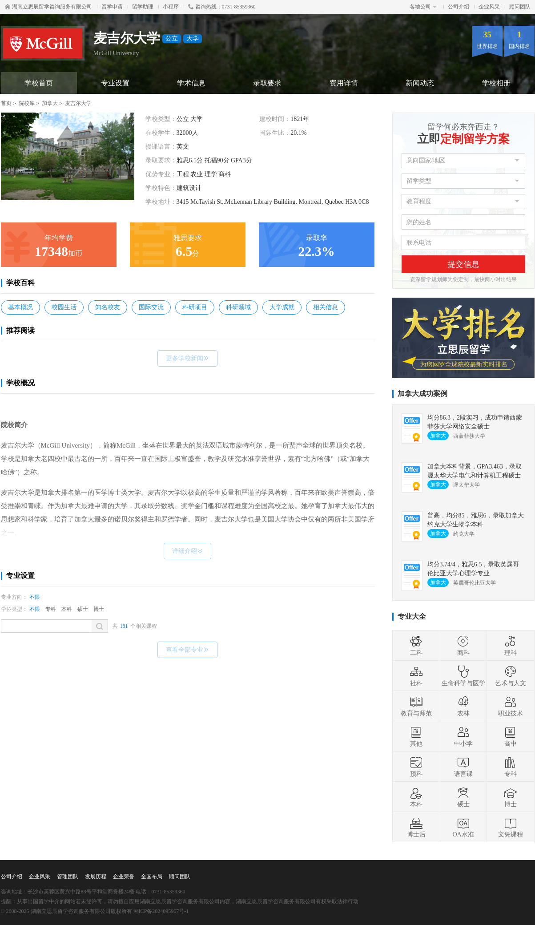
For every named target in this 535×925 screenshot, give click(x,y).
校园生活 (64, 307)
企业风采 (489, 7)
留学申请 (112, 7)
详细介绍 (187, 551)
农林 (463, 706)
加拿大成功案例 (422, 393)
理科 (510, 645)
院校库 (27, 103)
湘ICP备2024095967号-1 (161, 911)
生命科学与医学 (463, 676)
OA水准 (463, 827)
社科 (416, 676)
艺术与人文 (510, 676)
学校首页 (38, 83)
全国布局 (151, 876)
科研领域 (238, 307)
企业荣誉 (123, 876)
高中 (510, 736)
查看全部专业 (187, 649)
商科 (463, 645)
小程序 (171, 7)
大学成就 (282, 307)
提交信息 (463, 264)
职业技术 (510, 706)
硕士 (82, 609)
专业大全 (412, 616)
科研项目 (194, 307)
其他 (416, 736)
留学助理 (142, 7)
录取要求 (267, 83)
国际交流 (151, 307)
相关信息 (325, 307)
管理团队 (67, 876)
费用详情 (344, 83)
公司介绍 (458, 7)
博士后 (416, 827)
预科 (416, 766)
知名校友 (107, 307)
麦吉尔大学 (78, 103)
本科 (66, 609)
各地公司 (423, 7)
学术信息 (191, 83)
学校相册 (496, 83)
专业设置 (115, 83)
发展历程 (95, 876)
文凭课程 (510, 827)
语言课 (463, 766)
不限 (34, 597)
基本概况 (20, 307)
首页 (6, 103)
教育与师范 (416, 706)
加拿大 (50, 103)
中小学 (463, 736)
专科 (50, 609)
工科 (416, 645)
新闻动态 (420, 83)
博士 (98, 609)
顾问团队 (520, 7)
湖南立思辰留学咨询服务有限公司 (48, 7)
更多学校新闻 (187, 358)
